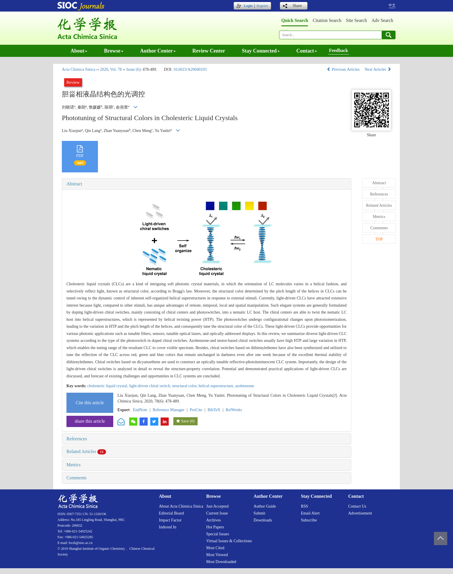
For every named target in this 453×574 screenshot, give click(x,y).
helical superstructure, (216, 386)
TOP (379, 239)
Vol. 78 (116, 69)
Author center (158, 51)
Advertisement (360, 513)
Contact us (357, 506)
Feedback (338, 50)
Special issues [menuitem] (217, 534)
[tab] (206, 183)
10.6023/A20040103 (190, 69)
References (76, 438)
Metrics (73, 464)
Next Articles (378, 69)
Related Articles (86, 451)
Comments (76, 477)
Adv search (382, 20)
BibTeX (214, 410)
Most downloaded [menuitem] (221, 562)
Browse (113, 51)
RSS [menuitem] (304, 506)
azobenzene (244, 386)
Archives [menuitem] (213, 520)
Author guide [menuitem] (265, 506)
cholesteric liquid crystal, (108, 386)
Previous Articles (344, 69)
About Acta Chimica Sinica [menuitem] (181, 506)
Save (185, 421)
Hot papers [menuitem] (215, 527)
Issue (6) (133, 69)
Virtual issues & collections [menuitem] (229, 541)
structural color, (185, 386)
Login (248, 6)
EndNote (140, 410)
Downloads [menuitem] (263, 520)
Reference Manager (168, 410)
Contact (306, 51)
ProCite (196, 410)
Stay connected (261, 51)
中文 (392, 5)
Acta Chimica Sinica (78, 69)
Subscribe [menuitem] (309, 520)
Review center (208, 51)
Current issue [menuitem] (217, 513)
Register (262, 6)
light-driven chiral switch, (150, 386)
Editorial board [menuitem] (171, 513)
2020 (104, 69)
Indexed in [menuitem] (167, 527)
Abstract (74, 183)
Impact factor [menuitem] (170, 520)
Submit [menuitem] (259, 513)
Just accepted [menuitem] (217, 506)
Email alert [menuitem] (310, 513)
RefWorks (234, 410)
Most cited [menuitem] (215, 548)
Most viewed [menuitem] (217, 555)
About (78, 51)
